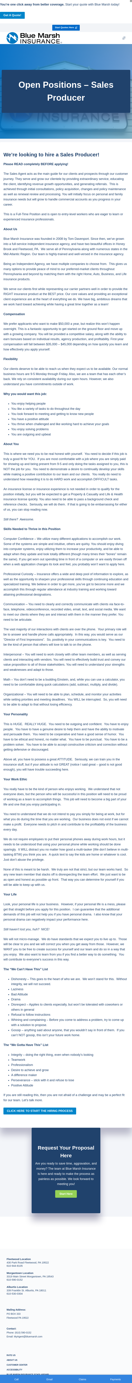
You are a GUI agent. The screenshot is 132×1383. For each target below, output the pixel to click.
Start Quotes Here (66, 27)
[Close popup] (131, 1)
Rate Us (11, 1355)
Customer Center (17, 1365)
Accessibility (14, 1370)
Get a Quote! (12, 15)
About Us (12, 1360)
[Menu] (123, 38)
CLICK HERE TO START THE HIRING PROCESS (40, 1111)
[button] (66, 1194)
